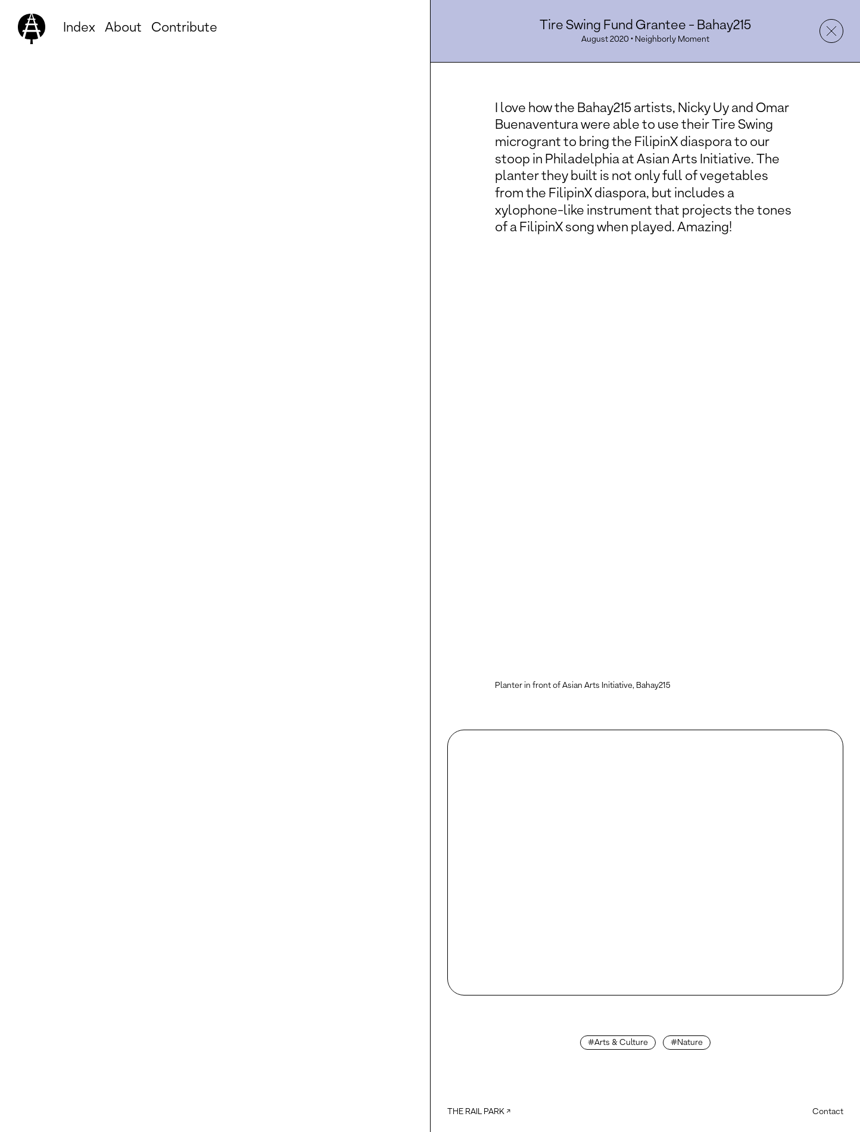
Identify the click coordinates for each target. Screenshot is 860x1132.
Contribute (184, 28)
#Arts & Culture (618, 1043)
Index (79, 28)
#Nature (687, 1043)
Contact (827, 1112)
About (123, 28)
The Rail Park (475, 1112)
